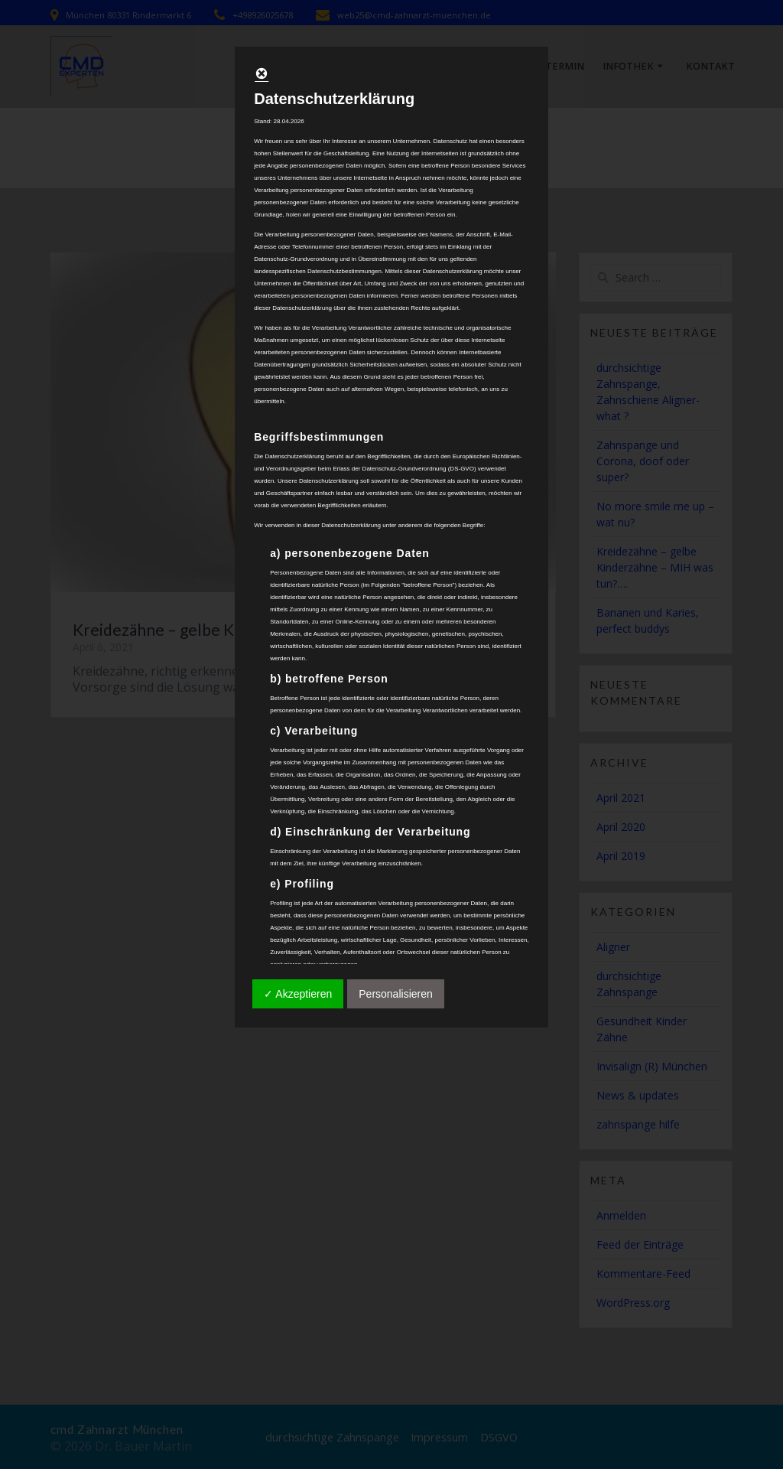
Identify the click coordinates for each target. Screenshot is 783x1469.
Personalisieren (396, 994)
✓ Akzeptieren (298, 994)
